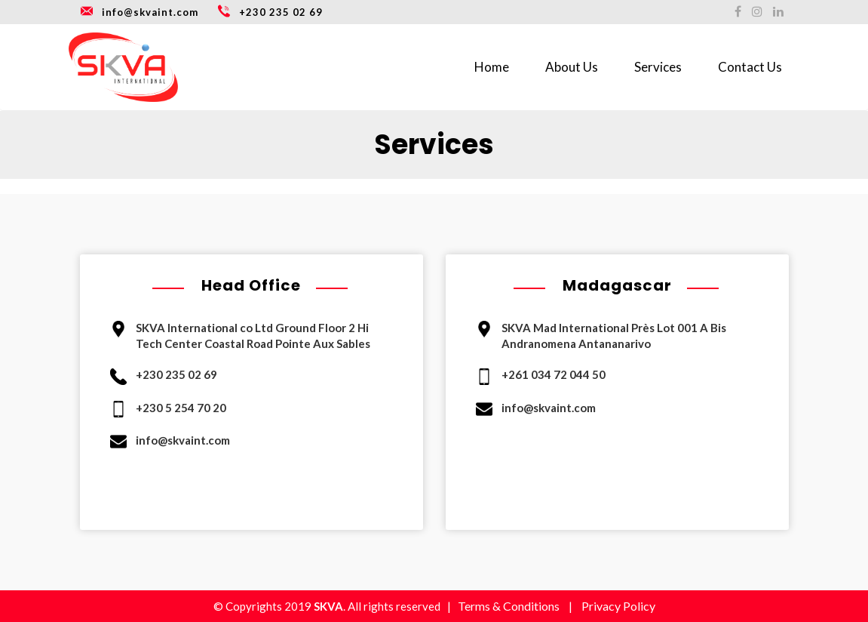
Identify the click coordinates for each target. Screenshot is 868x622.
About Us (571, 67)
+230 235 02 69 (270, 10)
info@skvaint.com (139, 10)
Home (491, 67)
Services (658, 67)
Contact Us (750, 67)
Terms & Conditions (509, 606)
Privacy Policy (618, 606)
